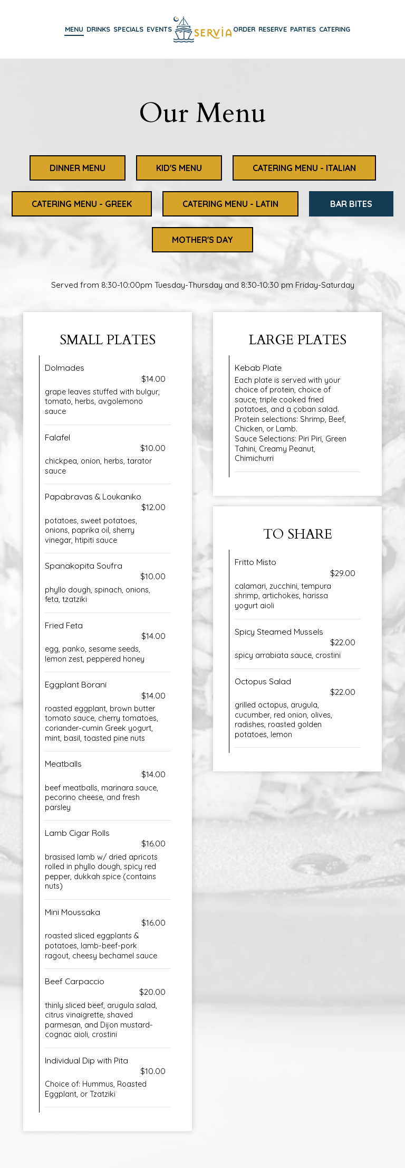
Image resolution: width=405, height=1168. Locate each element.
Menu (74, 29)
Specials (128, 29)
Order (244, 29)
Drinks (98, 29)
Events (159, 29)
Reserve (272, 29)
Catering (334, 29)
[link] (202, 28)
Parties (303, 29)
